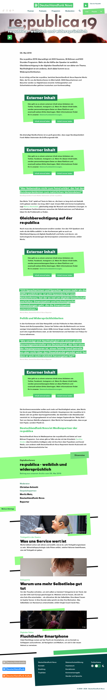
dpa (104, 41)
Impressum (70, 666)
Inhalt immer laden (64, 121)
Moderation (70, 11)
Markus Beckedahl (31, 206)
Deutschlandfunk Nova (47, 662)
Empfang (41, 669)
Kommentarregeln (73, 673)
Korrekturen (70, 669)
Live (86, 11)
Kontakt (41, 666)
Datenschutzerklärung (74, 662)
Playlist (94, 11)
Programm (56, 11)
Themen (30, 11)
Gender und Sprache (74, 676)
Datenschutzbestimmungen (51, 115)
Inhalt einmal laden (42, 121)
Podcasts (42, 11)
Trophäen (42, 673)
